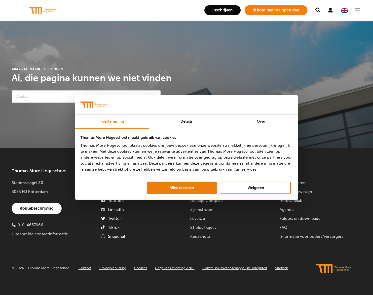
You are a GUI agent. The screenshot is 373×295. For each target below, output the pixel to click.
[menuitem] (222, 10)
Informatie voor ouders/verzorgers (311, 236)
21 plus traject (203, 227)
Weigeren (256, 188)
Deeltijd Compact (206, 200)
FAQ (283, 227)
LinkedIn (112, 209)
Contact (84, 268)
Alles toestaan (182, 188)
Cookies (140, 268)
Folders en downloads (300, 218)
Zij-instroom (202, 209)
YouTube (112, 200)
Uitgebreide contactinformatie (40, 234)
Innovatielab (291, 200)
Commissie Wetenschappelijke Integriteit (234, 268)
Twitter (111, 218)
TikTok (110, 227)
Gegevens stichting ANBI (174, 268)
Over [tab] (261, 121)
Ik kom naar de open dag (276, 10)
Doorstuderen (293, 182)
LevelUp (197, 218)
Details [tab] (187, 121)
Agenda (287, 209)
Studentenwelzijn (296, 191)
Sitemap (281, 268)
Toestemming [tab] (112, 121)
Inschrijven (222, 10)
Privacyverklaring (112, 268)
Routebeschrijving (37, 208)
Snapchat (113, 236)
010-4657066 (30, 225)
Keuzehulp (200, 236)
